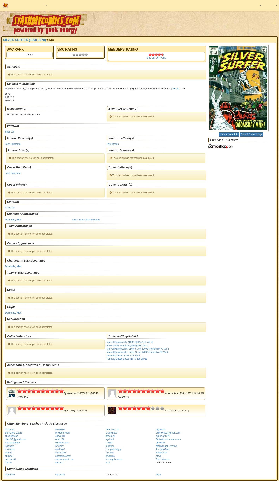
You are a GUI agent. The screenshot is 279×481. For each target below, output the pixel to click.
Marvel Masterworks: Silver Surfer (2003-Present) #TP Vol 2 (137, 352)
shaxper (9, 456)
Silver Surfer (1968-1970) (24, 40)
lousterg (110, 446)
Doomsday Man (13, 219)
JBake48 (160, 442)
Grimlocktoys (62, 442)
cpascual (110, 436)
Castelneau (111, 432)
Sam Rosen (113, 144)
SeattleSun (161, 452)
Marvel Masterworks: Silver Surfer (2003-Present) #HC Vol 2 (138, 349)
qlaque (8, 452)
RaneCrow (60, 452)
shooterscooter (63, 456)
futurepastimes (12, 442)
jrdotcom (9, 446)
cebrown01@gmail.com (168, 432)
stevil (158, 456)
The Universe (163, 459)
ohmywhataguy (113, 449)
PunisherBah (162, 449)
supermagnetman (64, 459)
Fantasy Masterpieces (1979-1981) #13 (127, 358)
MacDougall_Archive (166, 446)
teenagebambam (114, 459)
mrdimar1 (60, 449)
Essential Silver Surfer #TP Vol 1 (123, 355)
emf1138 (60, 439)
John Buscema (12, 144)
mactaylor (10, 449)
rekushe (110, 452)
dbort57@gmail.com (15, 439)
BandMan (60, 429)
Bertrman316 (112, 429)
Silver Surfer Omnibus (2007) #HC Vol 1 (127, 345)
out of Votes (156, 57)
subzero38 (10, 459)
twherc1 (59, 462)
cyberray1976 (163, 436)
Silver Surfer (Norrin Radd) (86, 219)
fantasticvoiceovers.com (168, 439)
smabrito (110, 456)
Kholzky (59, 446)
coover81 (60, 436)
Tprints (8, 462)
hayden (109, 442)
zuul (108, 462)
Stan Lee (9, 131)
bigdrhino (160, 429)
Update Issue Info (229, 134)
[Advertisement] (197, 23)
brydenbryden (62, 432)
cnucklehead (11, 436)
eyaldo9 (110, 439)
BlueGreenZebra (13, 432)
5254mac (10, 429)
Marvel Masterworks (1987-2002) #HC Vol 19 (130, 342)
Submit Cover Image (251, 134)
